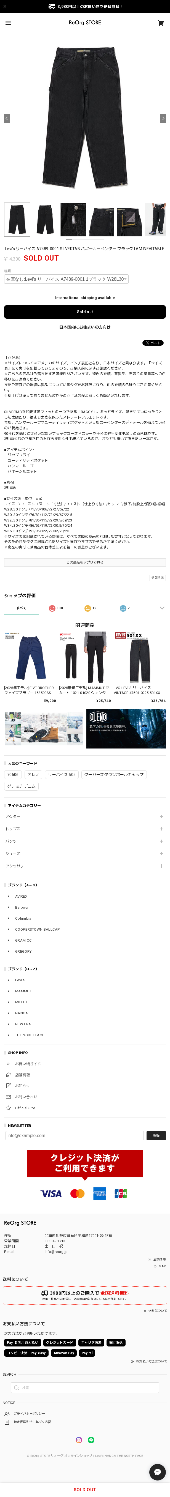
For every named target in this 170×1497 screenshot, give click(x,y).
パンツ (11, 841)
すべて (21, 608)
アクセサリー (17, 866)
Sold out (85, 312)
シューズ (13, 854)
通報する (158, 578)
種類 (7, 271)
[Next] (163, 118)
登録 (156, 1136)
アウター (13, 817)
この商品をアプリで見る (84, 562)
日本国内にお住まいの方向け (85, 327)
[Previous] (7, 118)
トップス (13, 829)
